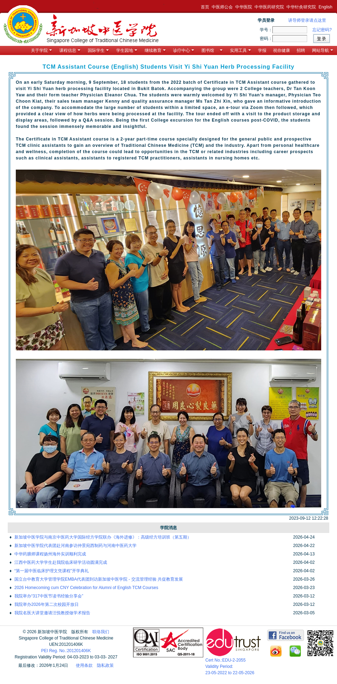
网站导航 (322, 50)
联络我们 (100, 631)
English (325, 7)
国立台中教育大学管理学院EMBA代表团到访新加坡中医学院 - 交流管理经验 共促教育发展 (98, 579)
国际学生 (98, 50)
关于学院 (41, 50)
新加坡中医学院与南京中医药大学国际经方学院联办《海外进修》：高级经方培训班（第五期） (102, 537)
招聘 (301, 50)
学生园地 (126, 50)
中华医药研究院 (269, 7)
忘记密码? (322, 29)
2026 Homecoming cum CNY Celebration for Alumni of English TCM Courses (86, 587)
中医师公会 (222, 7)
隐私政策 (105, 665)
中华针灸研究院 (301, 7)
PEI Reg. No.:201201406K (66, 650)
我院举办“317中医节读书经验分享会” (48, 596)
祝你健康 (281, 50)
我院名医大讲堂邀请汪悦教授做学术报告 (52, 612)
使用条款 (84, 665)
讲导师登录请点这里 (307, 20)
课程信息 (69, 50)
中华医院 (243, 7)
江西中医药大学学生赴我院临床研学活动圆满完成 (60, 562)
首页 (205, 7)
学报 (262, 50)
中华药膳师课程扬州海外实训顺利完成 (50, 554)
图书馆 (212, 50)
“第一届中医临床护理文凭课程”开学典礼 (51, 570)
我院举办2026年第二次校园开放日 (46, 604)
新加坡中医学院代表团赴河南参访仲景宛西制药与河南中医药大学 (75, 545)
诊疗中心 (183, 50)
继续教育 (155, 50)
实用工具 (240, 50)
